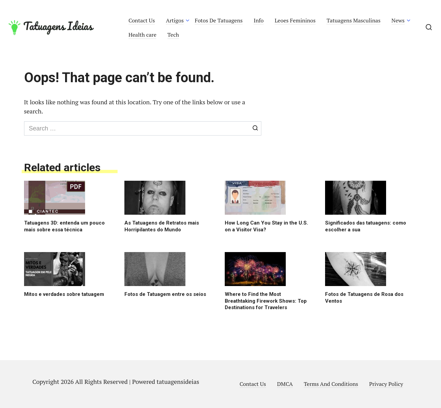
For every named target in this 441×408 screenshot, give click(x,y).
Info (259, 20)
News (398, 20)
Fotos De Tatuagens (218, 20)
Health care (142, 34)
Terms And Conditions (331, 384)
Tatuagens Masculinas (353, 20)
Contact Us (141, 20)
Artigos (175, 20)
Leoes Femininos (295, 20)
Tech (173, 34)
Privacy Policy (386, 384)
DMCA (285, 384)
